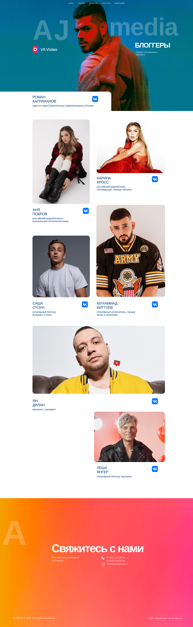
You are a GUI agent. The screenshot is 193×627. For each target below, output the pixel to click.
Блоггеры (106, 3)
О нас (71, 3)
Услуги (81, 3)
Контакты (119, 3)
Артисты (93, 3)
